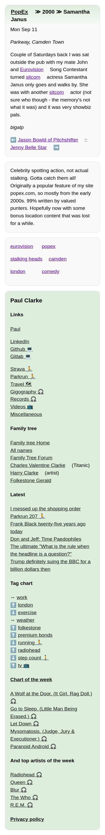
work (22, 597)
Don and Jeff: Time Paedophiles (45, 539)
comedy (50, 271)
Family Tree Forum (31, 457)
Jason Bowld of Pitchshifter (48, 140)
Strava (17, 369)
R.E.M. (18, 805)
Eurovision (32, 69)
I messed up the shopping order (45, 508)
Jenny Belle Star (28, 147)
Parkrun (19, 376)
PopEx (19, 12)
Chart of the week (31, 679)
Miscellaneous (26, 414)
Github (17, 349)
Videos (17, 406)
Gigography (23, 391)
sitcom (33, 77)
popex (48, 246)
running (26, 642)
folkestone (29, 627)
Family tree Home (30, 442)
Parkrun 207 (24, 516)
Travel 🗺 (21, 384)
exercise (27, 612)
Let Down (20, 723)
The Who (20, 797)
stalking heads (26, 259)
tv (20, 665)
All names (21, 450)
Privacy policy (27, 819)
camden (58, 259)
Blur (14, 790)
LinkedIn (19, 341)
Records (19, 399)
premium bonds (35, 635)
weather (25, 620)
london (17, 271)
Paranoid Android (29, 746)
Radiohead (22, 774)
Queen (17, 782)
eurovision (21, 246)
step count (29, 658)
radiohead (29, 650)
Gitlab (16, 356)
